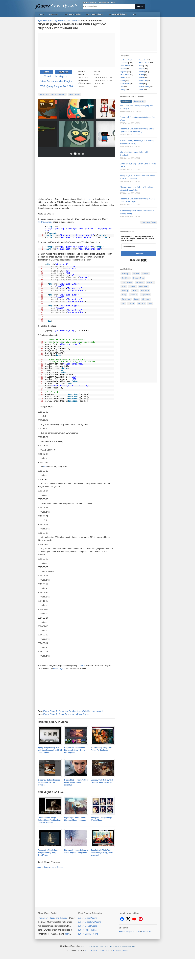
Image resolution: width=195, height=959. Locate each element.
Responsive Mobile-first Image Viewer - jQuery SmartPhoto (47, 852)
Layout (141, 69)
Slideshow (142, 81)
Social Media (125, 84)
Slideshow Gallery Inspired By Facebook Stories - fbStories (49, 782)
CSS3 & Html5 (125, 66)
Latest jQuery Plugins (72, 14)
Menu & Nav (125, 75)
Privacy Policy (105, 950)
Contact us (146, 932)
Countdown (125, 278)
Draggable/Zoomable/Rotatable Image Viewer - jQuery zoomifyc (77, 782)
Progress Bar (145, 295)
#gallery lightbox (74, 94)
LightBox (124, 72)
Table (141, 84)
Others (123, 78)
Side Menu (145, 299)
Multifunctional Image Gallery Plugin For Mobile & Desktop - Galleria (49, 820)
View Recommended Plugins (56, 81)
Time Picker (145, 291)
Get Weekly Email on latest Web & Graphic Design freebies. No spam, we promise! (137, 238)
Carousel (145, 274)
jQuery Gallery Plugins (88, 934)
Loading (142, 72)
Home (41, 14)
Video (150, 303)
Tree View (141, 303)
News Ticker (143, 286)
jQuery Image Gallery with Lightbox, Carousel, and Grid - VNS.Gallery (50, 750)
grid (90, 199)
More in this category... (56, 76)
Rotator (142, 78)
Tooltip (123, 90)
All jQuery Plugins (127, 60)
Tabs (123, 303)
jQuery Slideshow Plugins (89, 922)
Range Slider (126, 299)
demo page (58, 668)
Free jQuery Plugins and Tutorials (57, 5)
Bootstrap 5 (125, 274)
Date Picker (140, 282)
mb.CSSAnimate (45, 222)
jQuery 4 (136, 274)
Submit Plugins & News (129, 932)
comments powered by (50, 867)
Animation (124, 63)
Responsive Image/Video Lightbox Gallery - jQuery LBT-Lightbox (74, 750)
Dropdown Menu (138, 278)
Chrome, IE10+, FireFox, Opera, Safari (52, 94)
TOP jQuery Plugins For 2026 (56, 86)
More (67, 934)
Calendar (133, 286)
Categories (53, 14)
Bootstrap (125, 291)
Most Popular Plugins (94, 14)
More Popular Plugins (149, 222)
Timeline (131, 303)
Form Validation (127, 282)
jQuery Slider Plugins (87, 918)
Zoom (141, 90)
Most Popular (126, 101)
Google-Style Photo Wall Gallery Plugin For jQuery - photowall (102, 852)
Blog (134, 14)
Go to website (99, 83)
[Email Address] (138, 246)
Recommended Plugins (118, 14)
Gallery (123, 69)
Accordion (142, 60)
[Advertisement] (76, 50)
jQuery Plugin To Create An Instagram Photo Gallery (66, 714)
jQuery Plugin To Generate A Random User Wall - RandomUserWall (73, 711)
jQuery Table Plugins (87, 930)
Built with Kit (138, 260)
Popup (124, 295)
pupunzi (81, 665)
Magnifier (150, 282)
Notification (133, 295)
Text (122, 87)
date (45, 467)
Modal (124, 286)
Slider (123, 81)
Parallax (134, 291)
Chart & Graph (144, 63)
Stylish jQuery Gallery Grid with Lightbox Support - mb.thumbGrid (72, 26)
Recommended (139, 101)
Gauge (136, 299)
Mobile (141, 75)
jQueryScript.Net (91, 950)
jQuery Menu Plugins (87, 926)
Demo (46, 72)
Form (141, 66)
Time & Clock (144, 87)
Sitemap (115, 950)
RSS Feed (124, 950)
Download (63, 72)
